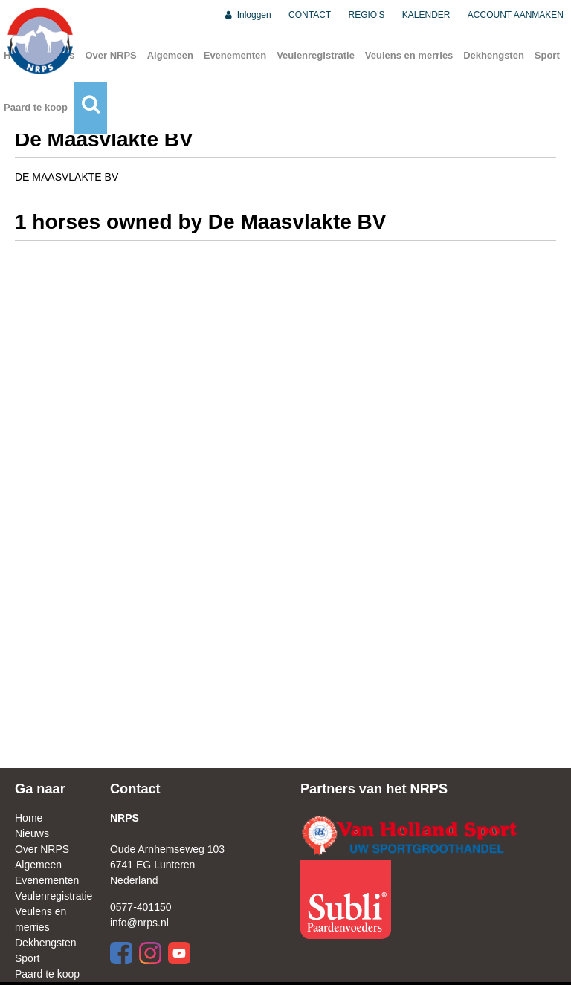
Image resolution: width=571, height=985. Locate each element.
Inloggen (247, 15)
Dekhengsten (493, 55)
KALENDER (426, 15)
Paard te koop (36, 107)
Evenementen (235, 55)
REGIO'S (367, 15)
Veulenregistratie (316, 55)
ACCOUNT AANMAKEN (516, 15)
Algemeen (170, 55)
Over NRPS (110, 55)
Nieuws (32, 833)
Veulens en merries (409, 55)
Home (28, 818)
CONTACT (309, 15)
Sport (547, 55)
